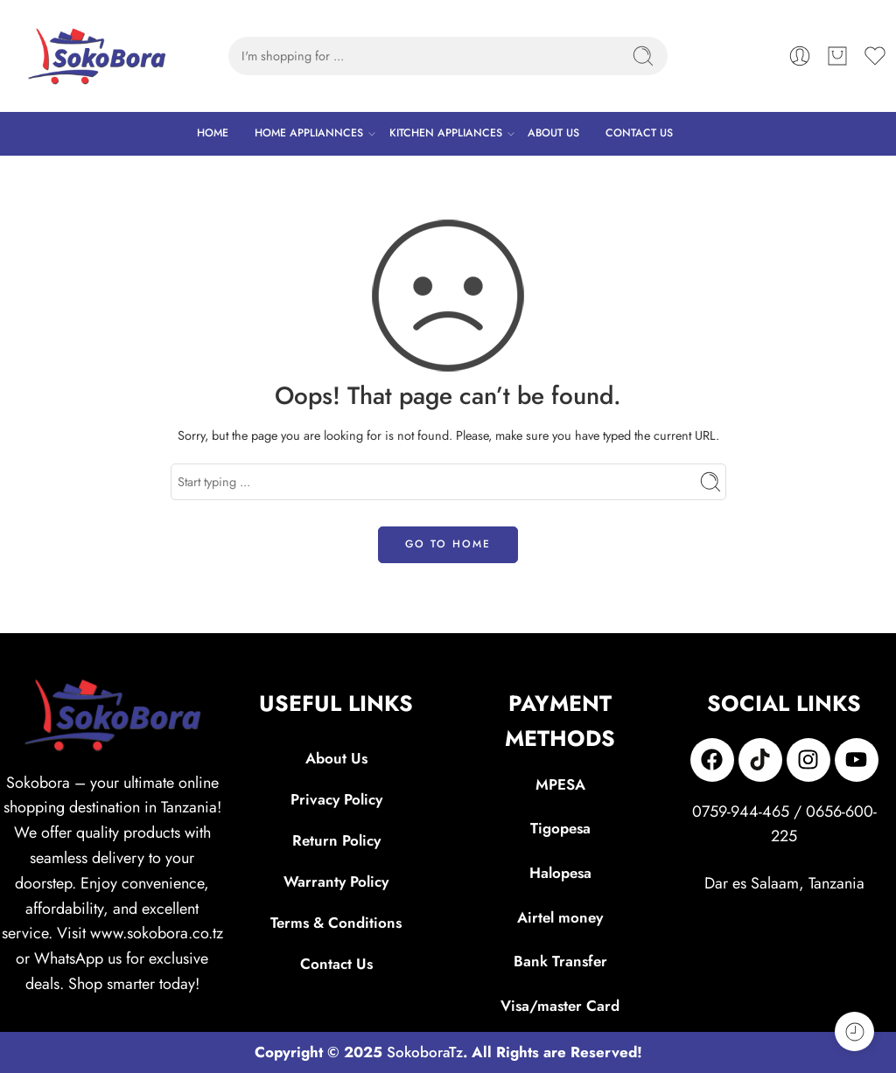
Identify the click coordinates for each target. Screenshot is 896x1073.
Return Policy (336, 840)
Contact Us (336, 963)
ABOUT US (553, 133)
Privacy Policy (336, 799)
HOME (212, 133)
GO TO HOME (448, 544)
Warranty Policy (336, 881)
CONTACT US (639, 133)
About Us (336, 758)
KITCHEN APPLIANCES (445, 134)
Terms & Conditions (336, 922)
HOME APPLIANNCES (309, 134)
